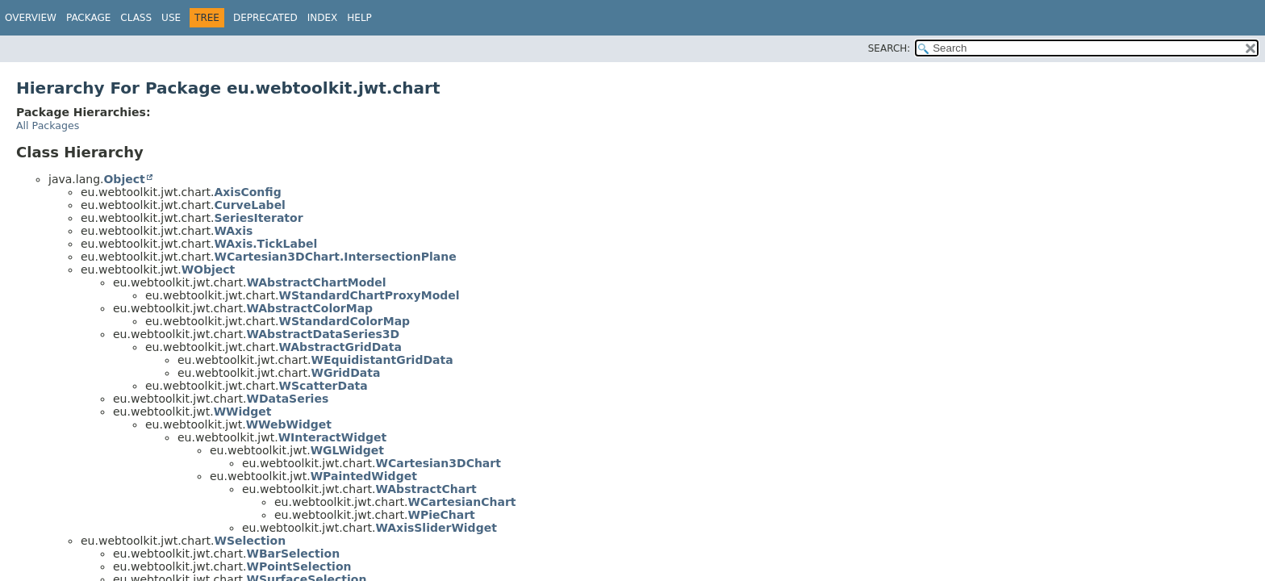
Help (359, 17)
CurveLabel (249, 205)
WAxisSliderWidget (435, 527)
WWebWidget (289, 424)
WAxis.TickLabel (265, 243)
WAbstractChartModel (316, 282)
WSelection (250, 540)
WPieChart (440, 514)
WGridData (345, 372)
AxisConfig (247, 192)
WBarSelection (293, 553)
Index (322, 17)
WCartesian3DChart (437, 463)
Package (88, 17)
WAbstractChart (425, 489)
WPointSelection (298, 566)
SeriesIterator (258, 217)
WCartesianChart (461, 501)
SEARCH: (889, 48)
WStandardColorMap (344, 321)
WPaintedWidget (364, 476)
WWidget (243, 411)
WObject (209, 269)
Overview (30, 17)
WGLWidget (347, 450)
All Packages (47, 125)
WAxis (233, 230)
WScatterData (322, 385)
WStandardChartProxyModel (368, 295)
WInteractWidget (332, 437)
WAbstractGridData (339, 347)
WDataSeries (287, 398)
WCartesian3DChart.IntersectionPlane (335, 256)
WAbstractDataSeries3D (322, 334)
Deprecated (265, 17)
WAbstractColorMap (309, 308)
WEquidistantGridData (382, 359)
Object (123, 179)
